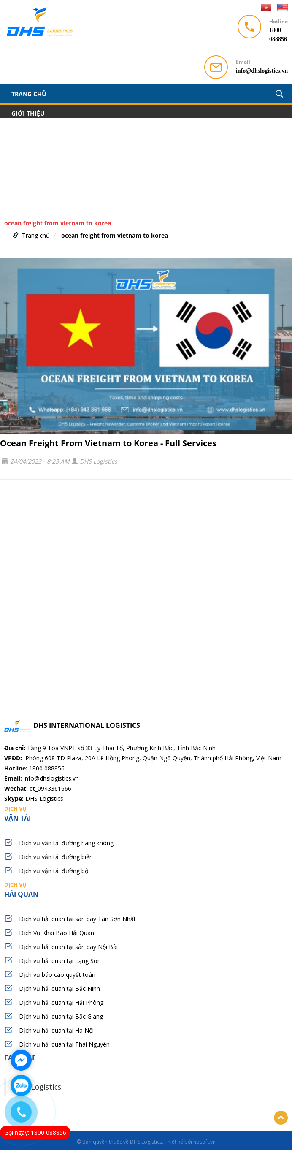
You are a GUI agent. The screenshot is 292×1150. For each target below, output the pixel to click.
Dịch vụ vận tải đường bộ (53, 871)
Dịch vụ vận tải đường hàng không (66, 843)
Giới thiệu (28, 113)
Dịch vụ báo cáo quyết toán (57, 975)
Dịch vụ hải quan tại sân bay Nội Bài (68, 947)
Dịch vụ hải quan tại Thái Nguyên (64, 1044)
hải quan (146, 889)
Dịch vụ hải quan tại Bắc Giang (61, 1016)
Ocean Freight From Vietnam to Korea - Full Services (108, 443)
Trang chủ (28, 93)
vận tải (146, 813)
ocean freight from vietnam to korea (114, 235)
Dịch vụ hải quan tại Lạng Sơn (60, 961)
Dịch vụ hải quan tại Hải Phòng (61, 1002)
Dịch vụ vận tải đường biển (56, 857)
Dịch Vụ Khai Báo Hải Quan (56, 933)
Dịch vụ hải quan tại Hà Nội (56, 1030)
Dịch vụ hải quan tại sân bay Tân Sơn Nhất (77, 919)
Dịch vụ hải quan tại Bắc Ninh (59, 989)
